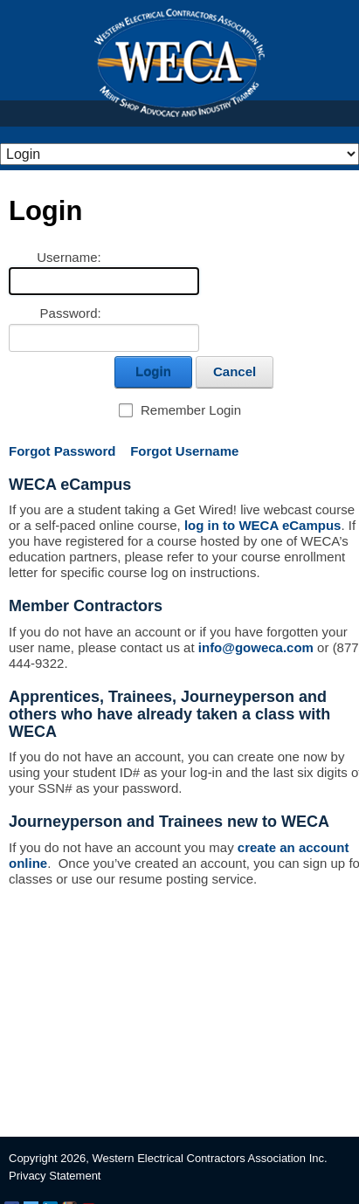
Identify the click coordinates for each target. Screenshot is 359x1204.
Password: (70, 313)
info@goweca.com (256, 647)
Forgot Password (62, 451)
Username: (68, 257)
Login (153, 371)
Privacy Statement (55, 1175)
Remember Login (191, 409)
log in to (261, 525)
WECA (179, 63)
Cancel (234, 371)
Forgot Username (184, 451)
